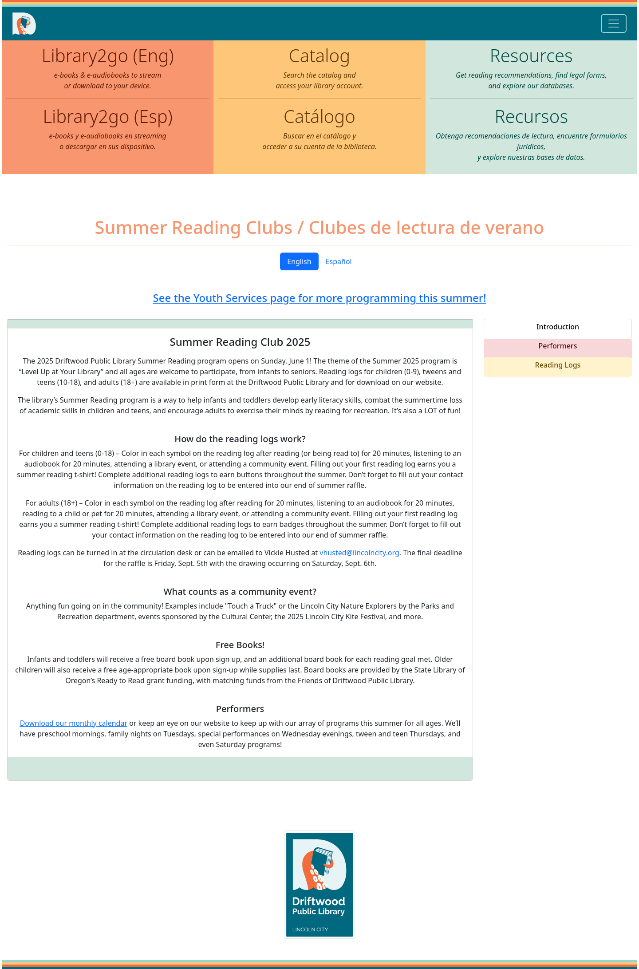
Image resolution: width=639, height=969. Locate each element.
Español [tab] (339, 261)
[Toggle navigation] (614, 23)
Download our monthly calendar (73, 723)
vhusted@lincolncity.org (359, 553)
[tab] (558, 329)
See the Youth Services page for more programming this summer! (319, 297)
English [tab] (299, 261)
